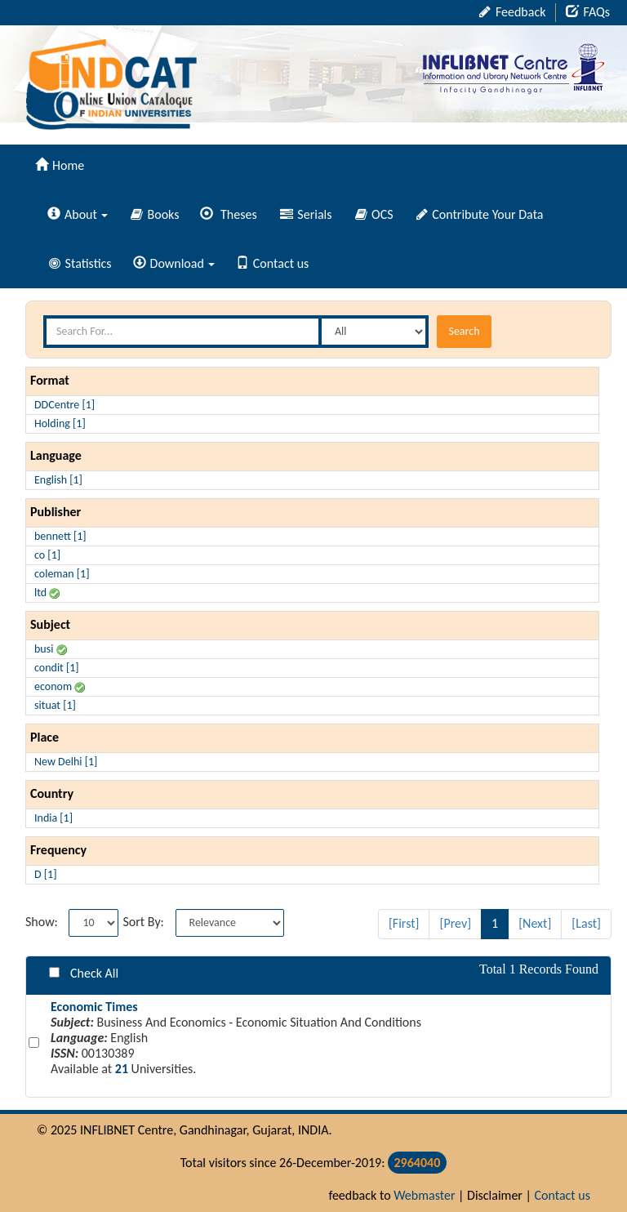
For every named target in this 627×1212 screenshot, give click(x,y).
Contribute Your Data (480, 214)
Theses (228, 214)
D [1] (45, 874)
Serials (306, 214)
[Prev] (455, 923)
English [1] (58, 480)
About (77, 214)
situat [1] (55, 705)
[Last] (586, 923)
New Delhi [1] (65, 762)
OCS (374, 214)
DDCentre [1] (64, 405)
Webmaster (424, 1195)
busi (50, 649)
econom (59, 686)
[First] (404, 923)
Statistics (80, 263)
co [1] (47, 555)
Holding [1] (60, 423)
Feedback (512, 12)
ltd (47, 592)
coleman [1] (61, 574)
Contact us (272, 263)
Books (155, 214)
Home (59, 165)
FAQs (588, 12)
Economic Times (94, 1006)
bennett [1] (60, 536)
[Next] (534, 923)
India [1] (53, 818)
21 (121, 1068)
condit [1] (56, 668)
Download (174, 263)
